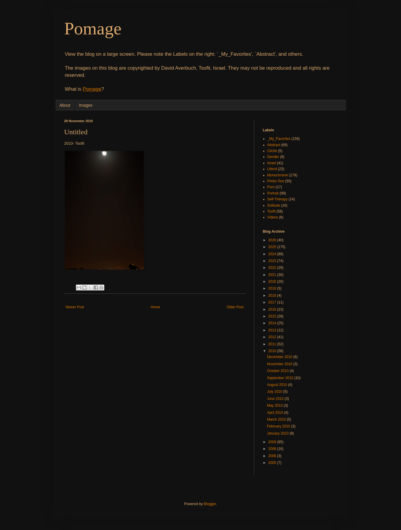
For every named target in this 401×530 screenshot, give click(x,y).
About (65, 105)
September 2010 (280, 378)
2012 (272, 337)
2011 (272, 344)
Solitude (273, 205)
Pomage (93, 28)
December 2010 (280, 357)
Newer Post (75, 307)
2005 (272, 463)
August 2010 (277, 385)
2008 (272, 449)
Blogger (210, 504)
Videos (272, 217)
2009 (272, 442)
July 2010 (275, 391)
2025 (272, 247)
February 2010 (279, 426)
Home (155, 307)
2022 (272, 268)
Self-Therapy (277, 199)
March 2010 (277, 419)
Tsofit (271, 211)
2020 (272, 282)
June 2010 (276, 399)
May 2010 (275, 405)
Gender (273, 157)
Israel (271, 163)
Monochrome (277, 175)
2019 (272, 288)
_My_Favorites (279, 139)
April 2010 (275, 413)
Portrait (273, 193)
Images (85, 105)
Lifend (272, 169)
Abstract (273, 145)
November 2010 (280, 364)
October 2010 (278, 371)
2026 (272, 240)
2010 (272, 351)
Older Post (235, 307)
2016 (272, 309)
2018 (272, 295)
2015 (272, 316)
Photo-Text (275, 181)
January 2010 (278, 433)
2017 (272, 302)
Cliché (272, 151)
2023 (272, 261)
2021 (272, 275)
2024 (272, 254)
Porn (271, 187)
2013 (272, 330)
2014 (272, 323)
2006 (272, 456)
